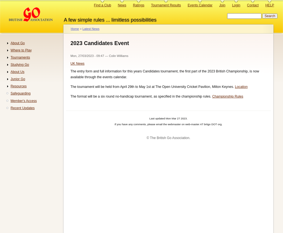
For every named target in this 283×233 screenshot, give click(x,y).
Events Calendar (200, 5)
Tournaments (20, 57)
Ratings (138, 5)
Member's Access (24, 101)
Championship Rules (227, 96)
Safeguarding (20, 93)
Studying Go (20, 65)
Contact (253, 5)
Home (75, 28)
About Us (17, 72)
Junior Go (18, 79)
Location (241, 87)
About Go (18, 43)
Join (222, 5)
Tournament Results (166, 5)
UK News (77, 64)
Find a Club (102, 5)
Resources (19, 86)
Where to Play (21, 50)
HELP (269, 5)
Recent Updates (23, 108)
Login (236, 5)
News (122, 5)
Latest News (90, 28)
